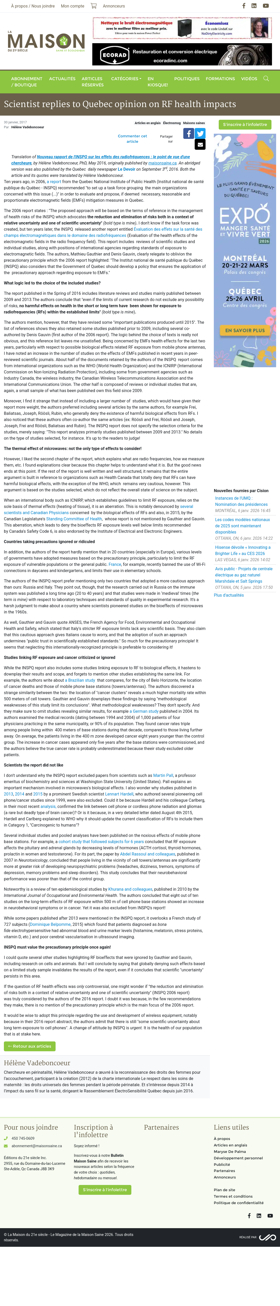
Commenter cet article (132, 139)
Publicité (222, 1164)
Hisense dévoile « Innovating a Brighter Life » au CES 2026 (242, 550)
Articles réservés (93, 81)
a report (54, 181)
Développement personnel (238, 1158)
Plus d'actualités (229, 595)
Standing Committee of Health (74, 518)
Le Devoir (126, 169)
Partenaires (224, 1170)
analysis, (48, 806)
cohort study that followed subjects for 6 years (101, 841)
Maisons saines (194, 123)
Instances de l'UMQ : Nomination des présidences (241, 501)
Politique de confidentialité (239, 1202)
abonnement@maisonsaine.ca (37, 1146)
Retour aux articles (29, 1046)
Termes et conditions (233, 1196)
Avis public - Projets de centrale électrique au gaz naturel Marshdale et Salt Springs (244, 575)
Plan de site (224, 1190)
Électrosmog (172, 123)
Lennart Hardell (119, 794)
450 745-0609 (23, 1138)
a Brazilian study (80, 680)
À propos (222, 1138)
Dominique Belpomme (50, 924)
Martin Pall (163, 775)
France (115, 564)
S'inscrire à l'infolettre (245, 124)
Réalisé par (247, 1237)
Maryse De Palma (230, 1151)
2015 (38, 794)
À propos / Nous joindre (33, 6)
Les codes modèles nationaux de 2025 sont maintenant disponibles (242, 526)
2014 (19, 794)
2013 (8, 794)
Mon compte (72, 6)
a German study (144, 711)
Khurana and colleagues (130, 889)
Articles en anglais (148, 123)
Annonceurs (225, 1177)
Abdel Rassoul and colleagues (147, 854)
